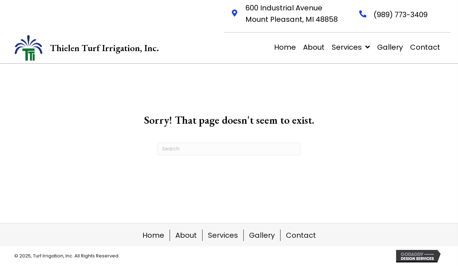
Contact (301, 235)
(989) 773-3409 (401, 15)
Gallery (262, 235)
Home (153, 235)
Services (223, 235)
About (186, 235)
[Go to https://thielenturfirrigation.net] (86, 48)
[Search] (229, 149)
